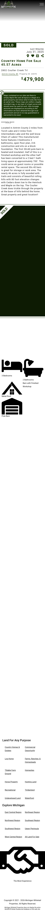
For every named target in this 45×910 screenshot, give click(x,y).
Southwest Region (12, 828)
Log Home (9, 759)
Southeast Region (32, 820)
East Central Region (13, 812)
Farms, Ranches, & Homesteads (33, 760)
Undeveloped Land (13, 798)
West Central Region (13, 837)
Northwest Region (12, 820)
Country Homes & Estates (12, 749)
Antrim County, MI (10, 74)
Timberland (30, 790)
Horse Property (11, 782)
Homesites (29, 770)
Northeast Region (32, 812)
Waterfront (29, 798)
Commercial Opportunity (30, 749)
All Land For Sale (32, 837)
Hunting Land (30, 782)
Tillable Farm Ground (10, 772)
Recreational (10, 790)
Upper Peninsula (32, 828)
